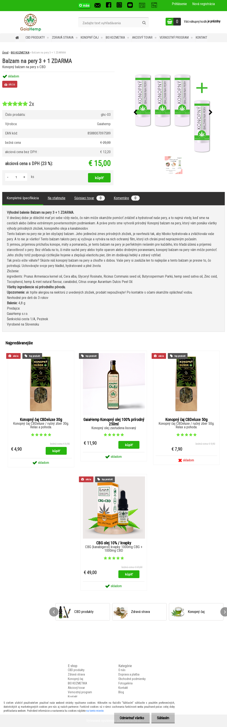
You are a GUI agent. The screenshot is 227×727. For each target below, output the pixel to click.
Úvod (5, 52)
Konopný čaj (90, 37)
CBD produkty (35, 37)
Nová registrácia (203, 4)
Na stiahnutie (56, 198)
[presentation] (135, 112)
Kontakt (201, 37)
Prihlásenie (179, 4)
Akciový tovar (142, 37)
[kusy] (16, 177)
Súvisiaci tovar (89, 198)
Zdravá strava (63, 37)
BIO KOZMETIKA (115, 37)
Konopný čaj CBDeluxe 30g (41, 419)
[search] (144, 23)
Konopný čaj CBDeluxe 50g (186, 419)
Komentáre (127, 198)
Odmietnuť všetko (132, 718)
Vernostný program (174, 37)
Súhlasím (163, 718)
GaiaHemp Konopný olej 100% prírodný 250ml (113, 421)
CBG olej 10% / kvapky (113, 543)
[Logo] (30, 22)
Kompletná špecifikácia (23, 198)
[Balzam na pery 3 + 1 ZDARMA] (173, 112)
